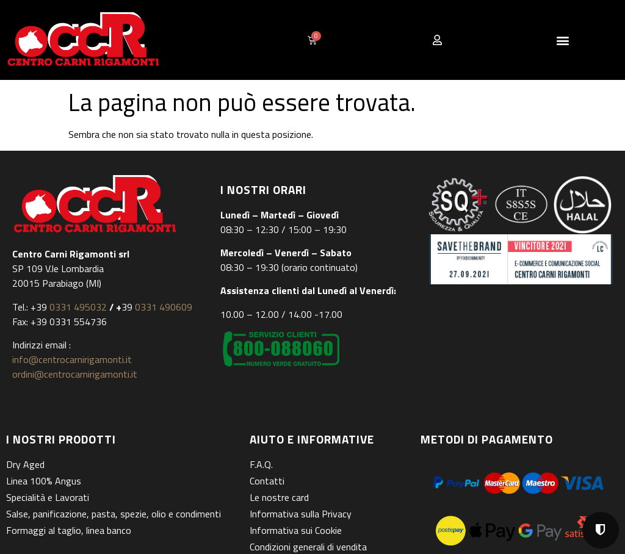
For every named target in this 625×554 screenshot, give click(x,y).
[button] (562, 40)
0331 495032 (78, 307)
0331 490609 (162, 307)
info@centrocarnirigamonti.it (72, 359)
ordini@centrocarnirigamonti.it (74, 374)
